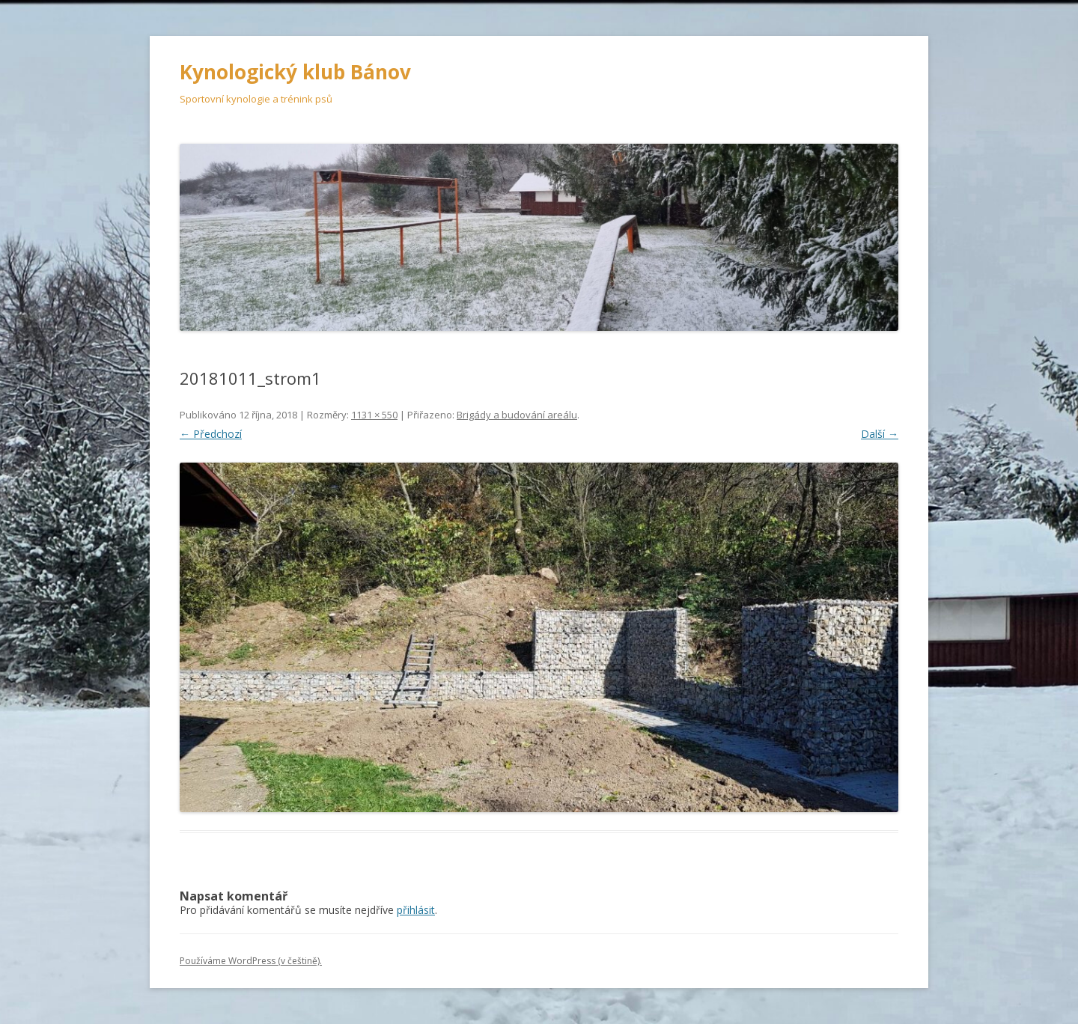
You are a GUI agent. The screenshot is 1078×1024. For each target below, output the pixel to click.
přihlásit (416, 910)
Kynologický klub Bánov (295, 71)
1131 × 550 (374, 414)
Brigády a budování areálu (517, 414)
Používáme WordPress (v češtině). (251, 960)
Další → (879, 434)
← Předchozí (211, 434)
